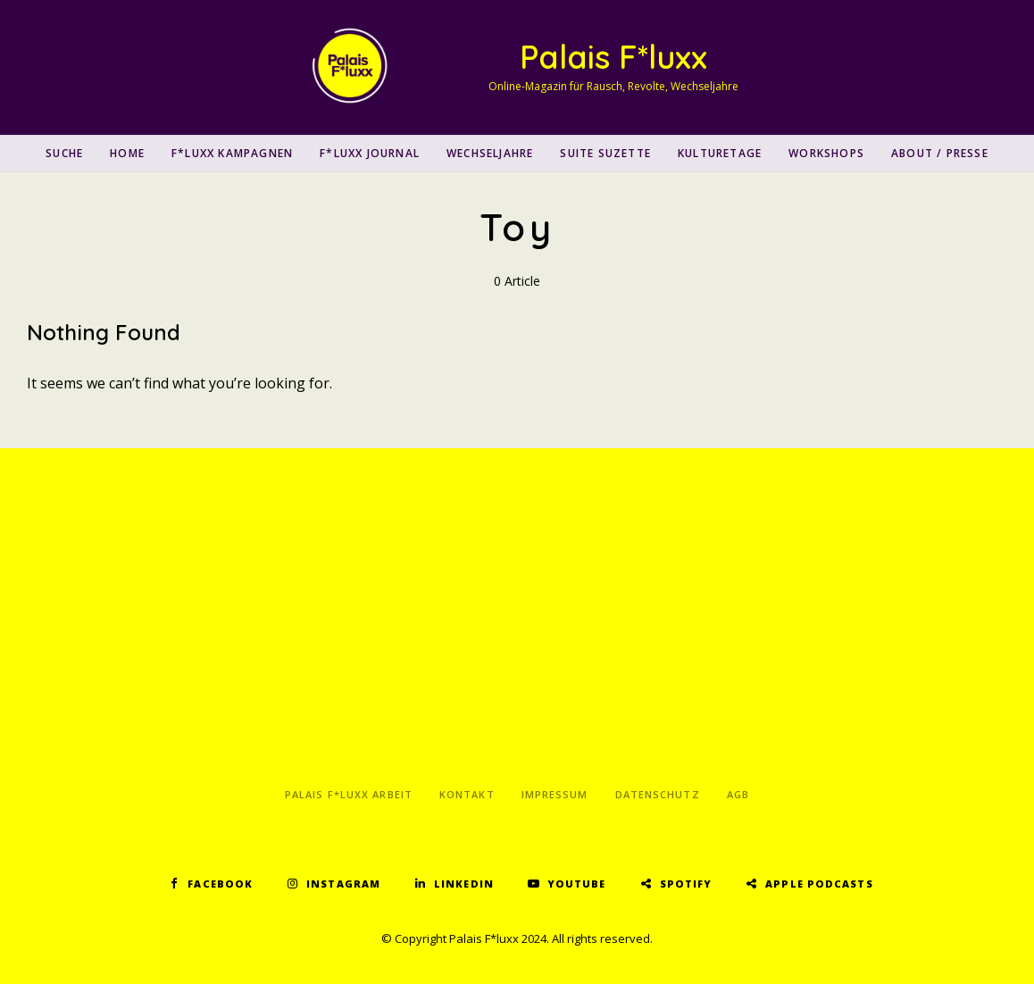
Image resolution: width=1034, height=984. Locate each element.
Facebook (220, 883)
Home (127, 153)
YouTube (576, 883)
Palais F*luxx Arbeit (349, 794)
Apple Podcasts (818, 883)
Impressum (554, 794)
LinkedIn (464, 883)
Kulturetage (720, 153)
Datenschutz (657, 794)
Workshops (826, 153)
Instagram (343, 883)
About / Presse (939, 153)
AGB (738, 794)
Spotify (686, 883)
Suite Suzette (605, 153)
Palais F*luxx (613, 57)
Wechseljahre (489, 153)
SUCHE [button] (64, 153)
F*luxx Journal (370, 153)
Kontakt (467, 794)
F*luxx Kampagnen (232, 153)
